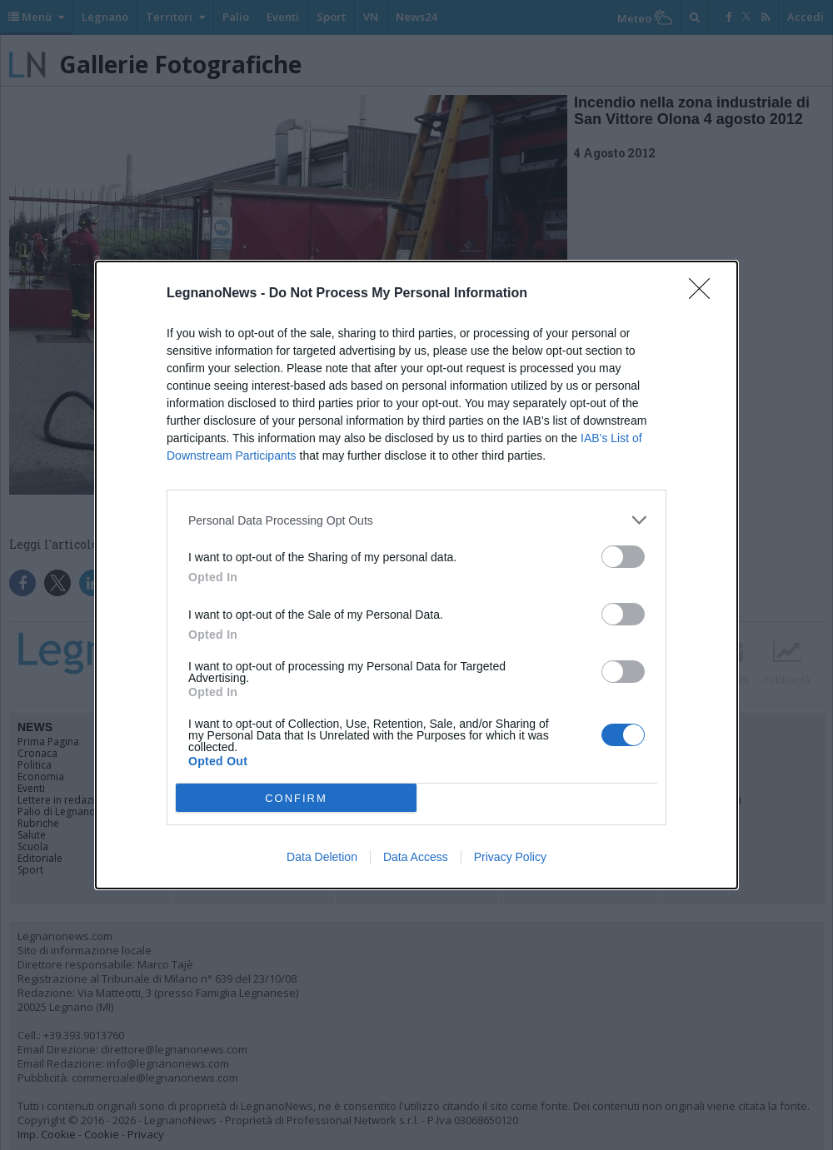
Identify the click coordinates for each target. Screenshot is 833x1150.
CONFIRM (296, 798)
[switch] (623, 556)
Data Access (415, 857)
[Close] (705, 294)
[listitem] (416, 520)
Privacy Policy (510, 857)
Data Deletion (322, 857)
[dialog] (416, 575)
